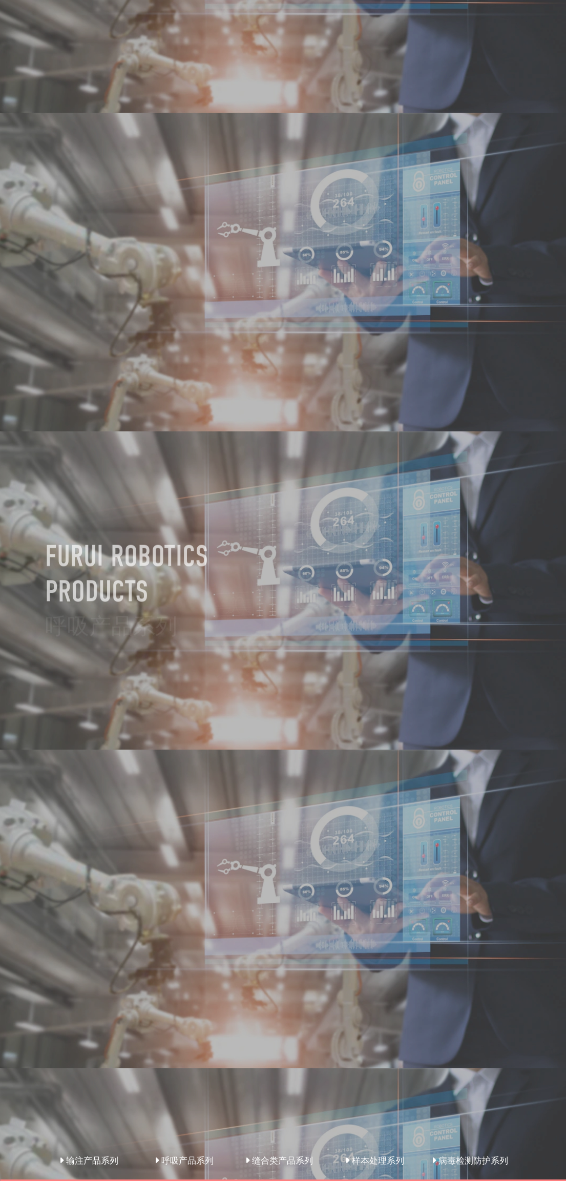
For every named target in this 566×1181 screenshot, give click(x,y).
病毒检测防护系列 (470, 1160)
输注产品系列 (88, 1160)
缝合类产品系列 (279, 1160)
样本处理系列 (374, 1160)
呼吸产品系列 (184, 1160)
